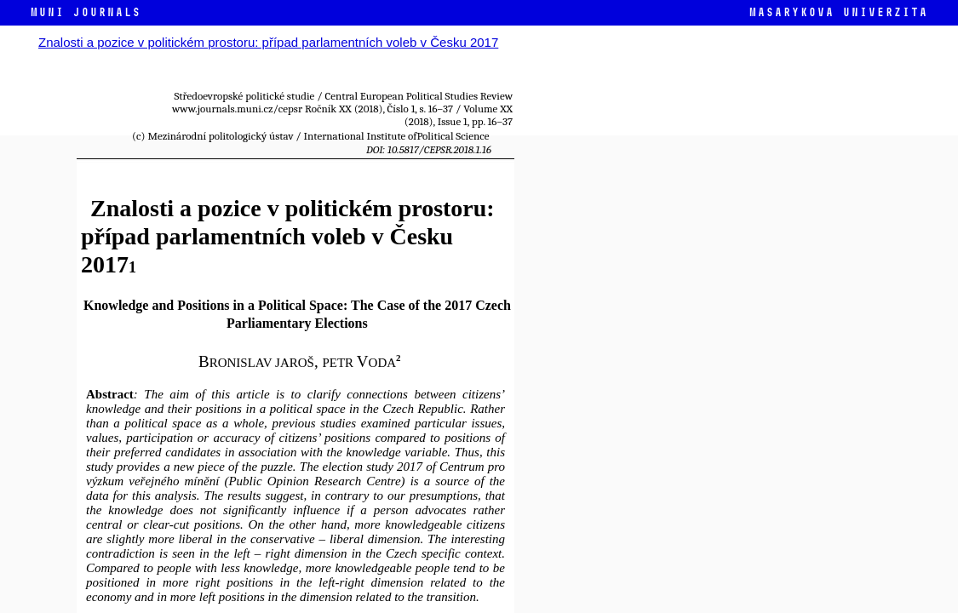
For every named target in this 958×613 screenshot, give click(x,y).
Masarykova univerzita (838, 12)
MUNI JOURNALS (85, 12)
